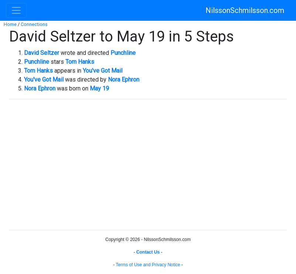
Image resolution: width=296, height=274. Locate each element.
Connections (34, 24)
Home (10, 24)
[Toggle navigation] (16, 10)
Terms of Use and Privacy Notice (148, 264)
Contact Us (148, 252)
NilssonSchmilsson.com (244, 10)
